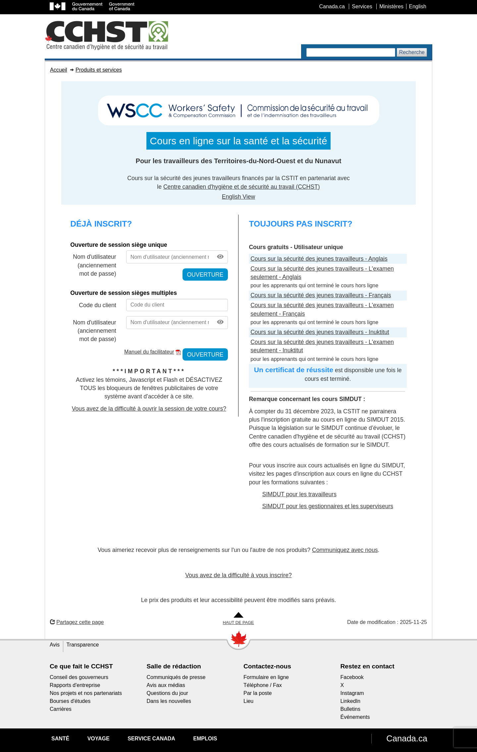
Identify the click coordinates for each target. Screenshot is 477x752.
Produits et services (99, 70)
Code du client (97, 305)
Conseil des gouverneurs (79, 677)
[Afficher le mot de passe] (220, 256)
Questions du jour (167, 693)
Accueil (58, 70)
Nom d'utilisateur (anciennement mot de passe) (94, 265)
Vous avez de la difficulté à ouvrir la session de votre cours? (149, 408)
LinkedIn (351, 701)
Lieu (248, 701)
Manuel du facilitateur (149, 352)
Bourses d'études (70, 701)
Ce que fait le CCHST (81, 666)
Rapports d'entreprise (75, 685)
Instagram (352, 693)
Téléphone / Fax (262, 685)
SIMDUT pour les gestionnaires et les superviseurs (327, 506)
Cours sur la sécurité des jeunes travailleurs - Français (320, 295)
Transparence (82, 645)
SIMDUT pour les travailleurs (299, 494)
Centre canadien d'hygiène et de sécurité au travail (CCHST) (241, 186)
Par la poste (257, 693)
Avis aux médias (166, 685)
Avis (55, 645)
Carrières (61, 709)
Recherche (412, 52)
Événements (355, 717)
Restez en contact (368, 666)
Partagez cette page (77, 622)
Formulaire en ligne (266, 677)
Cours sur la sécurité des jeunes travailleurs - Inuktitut (319, 332)
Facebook (352, 677)
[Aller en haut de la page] (238, 619)
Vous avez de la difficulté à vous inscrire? (238, 575)
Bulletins (350, 709)
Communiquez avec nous (345, 550)
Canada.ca (406, 738)
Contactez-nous (267, 666)
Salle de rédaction (174, 666)
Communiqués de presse (176, 677)
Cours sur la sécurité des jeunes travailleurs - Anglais (319, 258)
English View (238, 196)
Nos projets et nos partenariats (86, 693)
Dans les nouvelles (169, 701)
